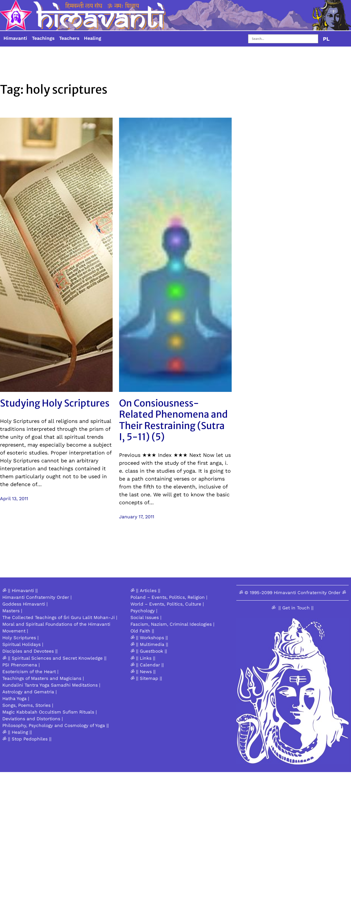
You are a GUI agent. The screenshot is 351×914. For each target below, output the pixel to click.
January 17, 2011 (136, 516)
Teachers (69, 38)
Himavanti (15, 38)
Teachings (43, 38)
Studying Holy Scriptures (54, 403)
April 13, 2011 (14, 498)
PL (326, 39)
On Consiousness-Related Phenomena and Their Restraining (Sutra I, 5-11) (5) (173, 420)
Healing (92, 38)
